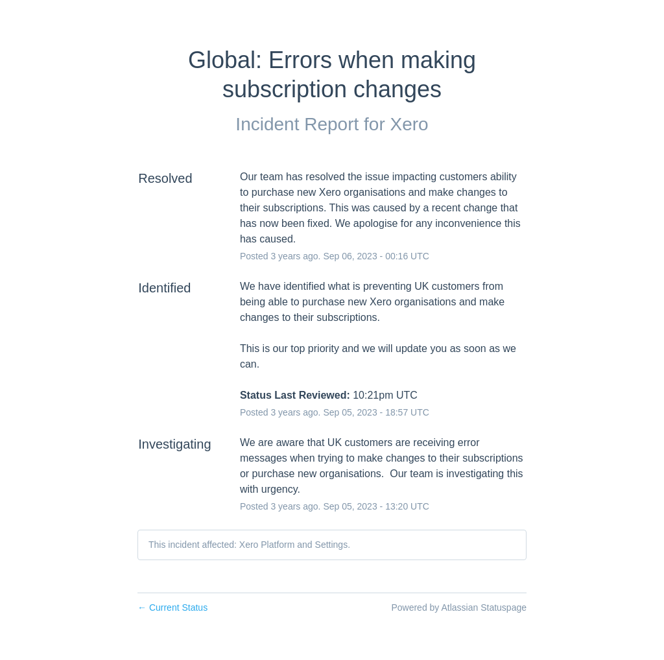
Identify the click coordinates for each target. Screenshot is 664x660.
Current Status (172, 607)
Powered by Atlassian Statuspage (459, 607)
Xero (409, 124)
